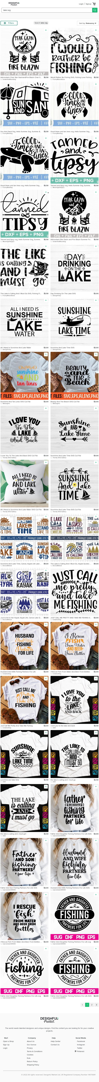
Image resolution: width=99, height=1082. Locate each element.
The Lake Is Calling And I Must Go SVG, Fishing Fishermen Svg (22, 293)
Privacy (30, 1048)
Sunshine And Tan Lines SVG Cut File (15, 402)
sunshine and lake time (10, 780)
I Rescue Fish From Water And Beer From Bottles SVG (22, 942)
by (8, 79)
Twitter (79, 1048)
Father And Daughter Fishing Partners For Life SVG (71, 834)
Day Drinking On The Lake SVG (63, 293)
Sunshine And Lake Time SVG (62, 348)
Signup (88, 4)
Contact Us (55, 1045)
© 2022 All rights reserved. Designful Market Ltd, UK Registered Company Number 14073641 (58, 1075)
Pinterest (80, 1051)
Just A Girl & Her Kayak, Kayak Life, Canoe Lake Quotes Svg (22, 618)
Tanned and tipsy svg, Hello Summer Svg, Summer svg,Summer (72, 185)
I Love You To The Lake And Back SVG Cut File (19, 456)
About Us (30, 1041)
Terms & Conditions (34, 1051)
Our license (31, 1045)
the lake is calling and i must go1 (13, 834)
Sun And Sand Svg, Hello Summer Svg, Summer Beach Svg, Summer (22, 131)
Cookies (30, 1055)
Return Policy (32, 1061)
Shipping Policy (33, 1065)
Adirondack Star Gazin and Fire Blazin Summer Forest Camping (72, 239)
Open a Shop (8, 1041)
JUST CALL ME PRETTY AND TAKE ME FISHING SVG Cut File (72, 618)
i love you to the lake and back (63, 726)
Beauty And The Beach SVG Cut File (65, 402)
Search (41, 23)
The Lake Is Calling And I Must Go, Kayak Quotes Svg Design (72, 564)
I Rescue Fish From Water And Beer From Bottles (70, 672)
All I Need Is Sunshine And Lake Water (16, 348)
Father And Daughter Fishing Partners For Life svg (71, 942)
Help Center (55, 1041)
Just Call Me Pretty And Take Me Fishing (17, 726)
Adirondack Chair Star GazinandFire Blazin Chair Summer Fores (22, 77)
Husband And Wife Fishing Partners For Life (18, 672)
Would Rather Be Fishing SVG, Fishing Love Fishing (71, 77)
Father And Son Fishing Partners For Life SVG (19, 888)
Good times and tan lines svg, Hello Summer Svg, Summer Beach (72, 131)
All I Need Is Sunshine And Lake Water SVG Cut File (21, 510)
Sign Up (6, 1045)
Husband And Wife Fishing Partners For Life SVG (70, 888)
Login (81, 4)
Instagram (81, 1045)
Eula (28, 1058)
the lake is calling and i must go (63, 780)
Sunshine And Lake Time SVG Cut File (66, 456)
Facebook (81, 1041)
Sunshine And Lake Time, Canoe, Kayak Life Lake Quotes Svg (22, 564)
